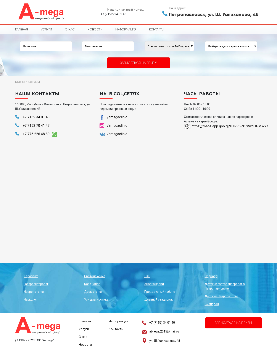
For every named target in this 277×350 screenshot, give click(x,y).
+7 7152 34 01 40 (36, 117)
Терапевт (31, 276)
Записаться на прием (138, 63)
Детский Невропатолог (221, 296)
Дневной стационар (159, 299)
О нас (70, 29)
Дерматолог (93, 291)
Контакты (156, 29)
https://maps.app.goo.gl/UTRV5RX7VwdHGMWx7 (227, 126)
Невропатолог (34, 291)
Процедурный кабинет (160, 291)
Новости (95, 29)
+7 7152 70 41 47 (36, 126)
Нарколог (30, 299)
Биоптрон (212, 304)
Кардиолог (92, 284)
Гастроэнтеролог (36, 284)
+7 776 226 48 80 (36, 134)
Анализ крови (154, 284)
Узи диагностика (96, 299)
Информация (125, 29)
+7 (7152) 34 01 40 (162, 322)
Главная (21, 29)
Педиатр (211, 276)
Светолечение (94, 276)
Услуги (46, 29)
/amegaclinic (117, 117)
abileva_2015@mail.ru (164, 331)
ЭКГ (147, 276)
